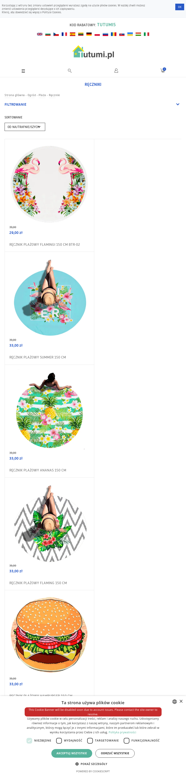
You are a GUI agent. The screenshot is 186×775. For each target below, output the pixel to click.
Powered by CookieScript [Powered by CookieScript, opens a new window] (93, 771)
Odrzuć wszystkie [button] (115, 753)
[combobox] (174, 701)
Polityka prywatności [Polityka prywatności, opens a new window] (122, 732)
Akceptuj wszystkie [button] (72, 753)
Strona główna (15, 95)
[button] (93, 763)
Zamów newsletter (161, 589)
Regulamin (16, 677)
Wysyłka (14, 695)
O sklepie (14, 686)
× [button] (181, 701)
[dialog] (93, 735)
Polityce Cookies (51, 12)
